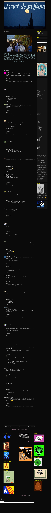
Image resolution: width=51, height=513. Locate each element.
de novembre (40, 129)
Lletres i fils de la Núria (39, 99)
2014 (38, 146)
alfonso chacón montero (9, 397)
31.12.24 (12, 80)
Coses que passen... (39, 88)
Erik (6, 223)
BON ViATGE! (39, 121)
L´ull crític (38, 97)
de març (40, 136)
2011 (38, 149)
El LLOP (39, 122)
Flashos (38, 93)
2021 (38, 141)
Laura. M (7, 104)
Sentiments (38, 110)
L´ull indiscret (12, 68)
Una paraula (38, 114)
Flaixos (38, 92)
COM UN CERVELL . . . (40, 127)
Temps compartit (39, 111)
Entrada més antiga (31, 426)
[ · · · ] (39, 126)
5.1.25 (11, 383)
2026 (38, 118)
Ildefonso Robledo (8, 368)
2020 (38, 142)
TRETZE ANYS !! (40, 123)
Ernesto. (7, 307)
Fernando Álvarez (8, 88)
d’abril (39, 135)
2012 (38, 148)
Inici (19, 426)
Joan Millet (7, 191)
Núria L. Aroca (8, 324)
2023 (38, 139)
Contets (38, 87)
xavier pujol (7, 141)
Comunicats (38, 86)
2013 (38, 147)
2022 (38, 140)
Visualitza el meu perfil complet (40, 35)
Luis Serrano (8, 275)
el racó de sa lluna (24, 6)
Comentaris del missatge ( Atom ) (22, 429)
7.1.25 (14, 397)
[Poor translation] (3, 501)
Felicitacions (7, 68)
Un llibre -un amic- (39, 112)
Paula (9, 80)
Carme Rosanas (8, 120)
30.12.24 (11, 72)
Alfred (7, 291)
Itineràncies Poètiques (39, 95)
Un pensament (39, 113)
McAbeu (7, 158)
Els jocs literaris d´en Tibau (40, 90)
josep (7, 208)
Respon (7, 76)
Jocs (38, 96)
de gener (40, 138)
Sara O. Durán (8, 72)
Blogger (29, 495)
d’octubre (40, 130)
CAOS (39, 128)
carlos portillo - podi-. (9, 256)
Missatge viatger (39, 100)
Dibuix (38, 89)
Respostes (8, 78)
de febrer (40, 137)
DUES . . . (39, 125)
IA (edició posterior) (39, 94)
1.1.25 (12, 368)
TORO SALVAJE (8, 174)
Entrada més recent (7, 426)
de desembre (40, 120)
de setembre (40, 131)
